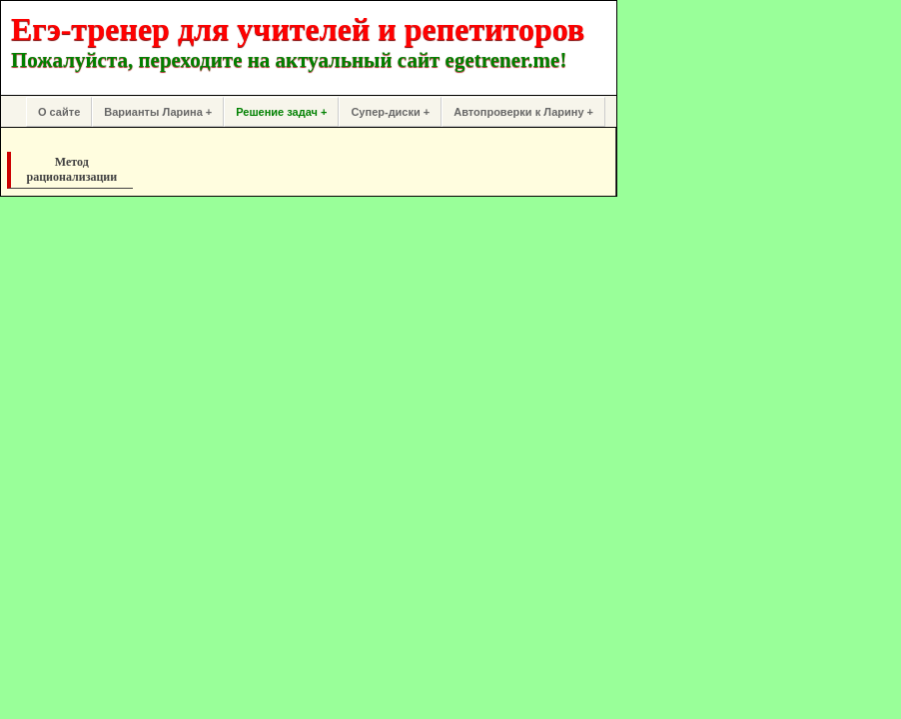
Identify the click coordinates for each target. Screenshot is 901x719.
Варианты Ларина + (158, 112)
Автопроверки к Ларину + (523, 112)
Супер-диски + (390, 112)
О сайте (59, 112)
